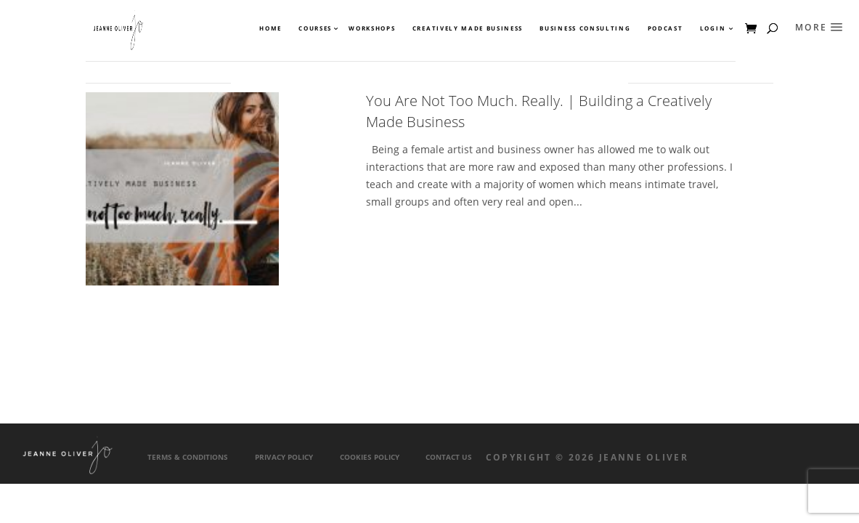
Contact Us (449, 457)
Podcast (665, 28)
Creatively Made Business (467, 28)
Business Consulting (585, 28)
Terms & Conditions (187, 457)
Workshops (372, 28)
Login (712, 28)
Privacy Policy (284, 457)
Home (270, 28)
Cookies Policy (369, 457)
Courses (314, 28)
